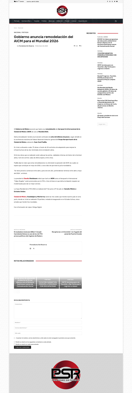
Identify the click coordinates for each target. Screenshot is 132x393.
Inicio (15, 28)
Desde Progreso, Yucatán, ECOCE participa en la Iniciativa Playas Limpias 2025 (106, 78)
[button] (116, 21)
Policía (99, 98)
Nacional (20, 28)
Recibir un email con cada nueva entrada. (27, 324)
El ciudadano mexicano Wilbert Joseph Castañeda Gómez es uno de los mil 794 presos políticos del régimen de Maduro (28, 211)
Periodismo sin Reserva (26, 46)
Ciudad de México (20, 174)
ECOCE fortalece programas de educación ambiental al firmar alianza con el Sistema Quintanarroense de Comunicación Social (25, 261)
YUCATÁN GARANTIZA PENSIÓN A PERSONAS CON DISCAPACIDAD (47, 264)
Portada (25, 32)
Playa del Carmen (25, 254)
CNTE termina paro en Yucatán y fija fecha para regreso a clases (71, 264)
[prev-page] (15, 271)
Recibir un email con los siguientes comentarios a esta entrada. (33, 321)
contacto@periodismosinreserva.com (70, 382)
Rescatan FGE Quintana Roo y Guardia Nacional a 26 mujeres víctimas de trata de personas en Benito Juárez (107, 104)
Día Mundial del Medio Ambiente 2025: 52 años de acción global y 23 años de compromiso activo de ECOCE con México (107, 91)
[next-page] (18, 271)
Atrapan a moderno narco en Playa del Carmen (107, 116)
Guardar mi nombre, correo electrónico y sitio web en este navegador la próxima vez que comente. (46, 317)
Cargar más (102, 124)
